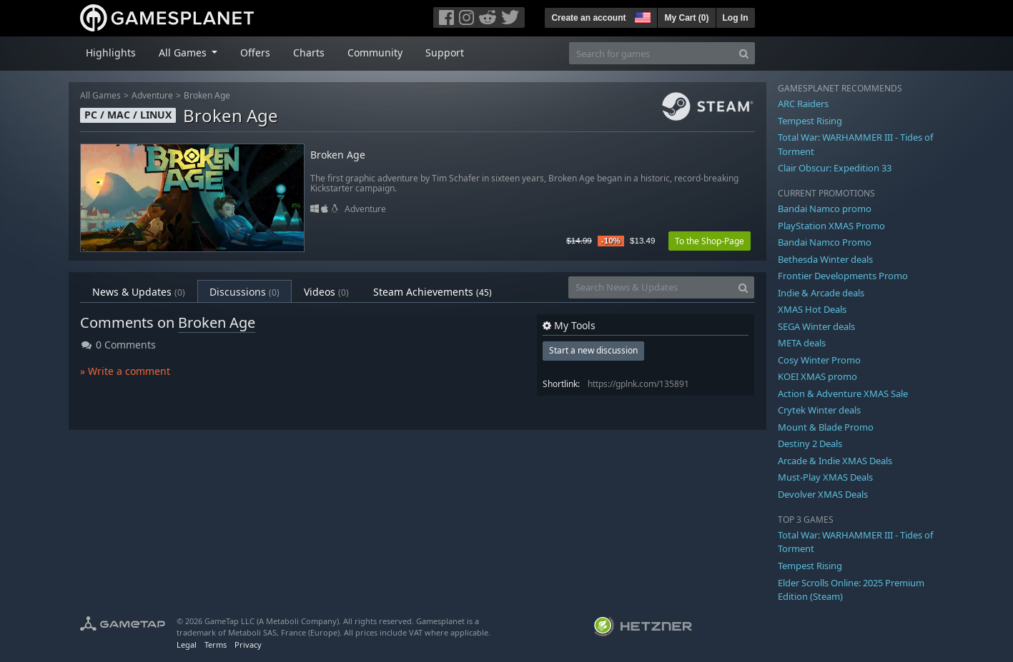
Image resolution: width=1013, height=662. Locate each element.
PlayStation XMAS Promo (831, 225)
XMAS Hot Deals (812, 309)
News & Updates (138, 292)
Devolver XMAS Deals (823, 494)
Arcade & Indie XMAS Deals (835, 460)
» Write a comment (125, 371)
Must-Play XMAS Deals (825, 477)
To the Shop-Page (709, 241)
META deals (802, 342)
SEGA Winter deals (816, 326)
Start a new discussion (593, 350)
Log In (735, 18)
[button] (641, 16)
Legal (187, 644)
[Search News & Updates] (650, 287)
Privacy (248, 644)
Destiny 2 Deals (810, 443)
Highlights (111, 52)
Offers (255, 52)
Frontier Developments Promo (843, 275)
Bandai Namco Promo (824, 242)
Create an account (588, 18)
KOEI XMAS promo (817, 376)
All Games (100, 95)
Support (444, 52)
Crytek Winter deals (819, 409)
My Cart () (686, 18)
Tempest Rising (810, 120)
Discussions (244, 292)
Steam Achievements (432, 292)
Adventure (152, 95)
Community (374, 52)
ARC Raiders (803, 103)
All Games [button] (184, 52)
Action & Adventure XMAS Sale (843, 393)
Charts (309, 52)
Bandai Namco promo (824, 208)
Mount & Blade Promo (826, 427)
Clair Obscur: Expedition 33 (834, 167)
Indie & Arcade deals (821, 292)
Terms (215, 644)
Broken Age (207, 95)
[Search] (744, 53)
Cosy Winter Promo (819, 359)
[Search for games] (651, 53)
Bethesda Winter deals (825, 259)
